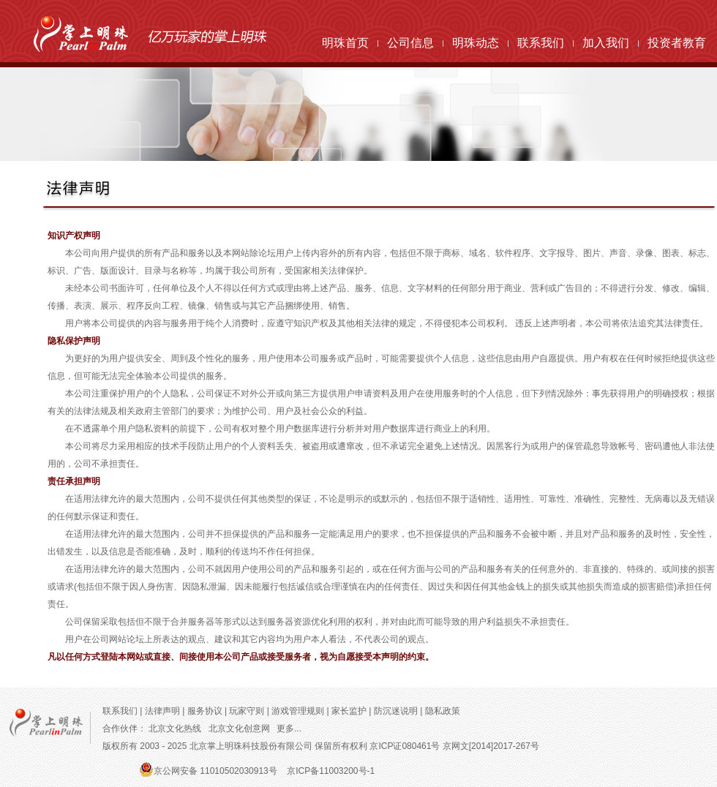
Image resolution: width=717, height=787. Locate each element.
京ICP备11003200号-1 (331, 771)
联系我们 (540, 43)
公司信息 (410, 43)
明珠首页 (345, 43)
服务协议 (204, 711)
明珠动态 (475, 43)
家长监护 (350, 711)
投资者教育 (676, 43)
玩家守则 (247, 711)
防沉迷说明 (397, 711)
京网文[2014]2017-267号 (491, 746)
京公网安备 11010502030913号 (215, 771)
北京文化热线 (175, 728)
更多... (289, 728)
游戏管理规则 (297, 711)
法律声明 (163, 711)
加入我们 (605, 43)
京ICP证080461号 (404, 746)
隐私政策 (443, 711)
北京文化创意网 (239, 728)
